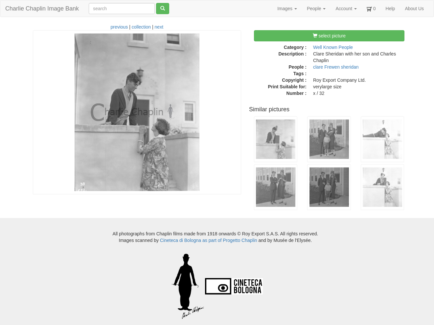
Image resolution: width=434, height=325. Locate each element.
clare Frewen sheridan (336, 67)
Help (390, 8)
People (316, 8)
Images (287, 8)
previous (119, 27)
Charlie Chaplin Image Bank (42, 8)
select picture (329, 35)
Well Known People (333, 47)
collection (141, 27)
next (159, 27)
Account (345, 8)
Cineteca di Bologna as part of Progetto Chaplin (208, 240)
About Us (414, 8)
